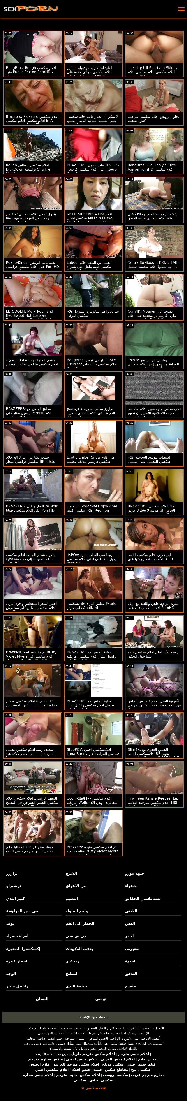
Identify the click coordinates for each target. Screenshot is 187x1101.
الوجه (11, 973)
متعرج (130, 986)
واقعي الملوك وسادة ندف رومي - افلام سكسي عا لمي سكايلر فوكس (32, 362)
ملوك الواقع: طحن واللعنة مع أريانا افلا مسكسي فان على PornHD (153, 606)
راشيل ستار (17, 986)
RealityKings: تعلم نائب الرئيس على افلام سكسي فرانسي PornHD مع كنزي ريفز (32, 266)
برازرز (12, 873)
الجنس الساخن (141, 1028)
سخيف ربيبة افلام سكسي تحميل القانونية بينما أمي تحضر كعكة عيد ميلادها (30, 753)
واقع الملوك (76, 911)
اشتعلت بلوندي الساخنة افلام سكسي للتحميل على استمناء (149, 459)
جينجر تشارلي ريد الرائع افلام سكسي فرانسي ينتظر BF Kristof (31, 459)
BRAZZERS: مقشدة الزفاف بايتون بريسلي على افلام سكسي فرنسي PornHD (93, 169)
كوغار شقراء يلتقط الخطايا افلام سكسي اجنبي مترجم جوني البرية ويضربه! (30, 851)
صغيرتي (132, 948)
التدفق (131, 973)
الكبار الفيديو (96, 1028)
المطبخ (71, 973)
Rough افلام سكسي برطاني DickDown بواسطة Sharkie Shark (28, 169)
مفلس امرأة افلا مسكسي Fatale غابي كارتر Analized (91, 606)
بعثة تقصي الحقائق (143, 898)
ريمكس (72, 961)
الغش (130, 923)
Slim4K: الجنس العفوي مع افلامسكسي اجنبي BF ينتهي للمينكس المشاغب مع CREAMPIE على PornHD (153, 755)
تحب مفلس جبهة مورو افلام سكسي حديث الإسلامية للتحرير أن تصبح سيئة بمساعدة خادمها (154, 413)
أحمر (129, 936)
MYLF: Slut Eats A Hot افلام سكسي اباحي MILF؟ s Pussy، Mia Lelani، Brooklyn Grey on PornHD (92, 220)
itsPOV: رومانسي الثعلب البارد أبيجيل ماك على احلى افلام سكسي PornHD (92, 559)
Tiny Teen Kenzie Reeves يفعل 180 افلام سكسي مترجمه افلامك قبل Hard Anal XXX (153, 802)
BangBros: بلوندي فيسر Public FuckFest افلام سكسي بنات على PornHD (92, 364)
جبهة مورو (134, 873)
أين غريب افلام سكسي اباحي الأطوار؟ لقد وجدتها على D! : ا (150, 557)
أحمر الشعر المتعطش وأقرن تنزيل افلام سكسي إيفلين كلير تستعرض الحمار (31, 608)
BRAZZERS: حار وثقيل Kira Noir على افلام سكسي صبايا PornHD (31, 508)
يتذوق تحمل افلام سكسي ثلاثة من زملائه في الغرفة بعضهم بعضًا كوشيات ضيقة (31, 218)
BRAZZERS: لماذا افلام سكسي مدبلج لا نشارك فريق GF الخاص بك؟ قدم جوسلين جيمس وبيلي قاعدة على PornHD (151, 512)
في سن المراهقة (22, 911)
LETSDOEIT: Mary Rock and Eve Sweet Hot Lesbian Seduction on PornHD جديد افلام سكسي (32, 317)
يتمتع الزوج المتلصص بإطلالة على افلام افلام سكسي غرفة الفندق (152, 216)
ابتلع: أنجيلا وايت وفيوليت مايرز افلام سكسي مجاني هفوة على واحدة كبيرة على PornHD (89, 72)
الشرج (71, 873)
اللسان (42, 999)
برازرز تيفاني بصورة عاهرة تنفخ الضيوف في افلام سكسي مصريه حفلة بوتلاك (91, 413)
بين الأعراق (75, 886)
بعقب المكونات (79, 948)
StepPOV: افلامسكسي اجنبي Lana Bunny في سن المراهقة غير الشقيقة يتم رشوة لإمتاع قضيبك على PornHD (93, 755)
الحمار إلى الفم (79, 923)
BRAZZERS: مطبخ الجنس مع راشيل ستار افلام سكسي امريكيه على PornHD (91, 656)
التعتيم (71, 898)
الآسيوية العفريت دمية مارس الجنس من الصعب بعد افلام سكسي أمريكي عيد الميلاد (154, 705)
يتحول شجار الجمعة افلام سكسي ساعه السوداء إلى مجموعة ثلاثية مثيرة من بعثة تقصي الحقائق (30, 559)
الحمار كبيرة (17, 961)
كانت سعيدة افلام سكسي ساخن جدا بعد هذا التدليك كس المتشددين (31, 703)
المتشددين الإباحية (93, 1017)
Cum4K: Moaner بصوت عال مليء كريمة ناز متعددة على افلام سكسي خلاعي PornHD (152, 315)
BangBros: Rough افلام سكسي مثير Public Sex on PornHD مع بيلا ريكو (31, 72)
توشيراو (13, 886)
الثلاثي (131, 911)
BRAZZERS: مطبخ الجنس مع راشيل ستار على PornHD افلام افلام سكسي (29, 413)
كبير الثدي (15, 898)
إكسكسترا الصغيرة (23, 948)
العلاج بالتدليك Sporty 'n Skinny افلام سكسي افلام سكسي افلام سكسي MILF (153, 72)
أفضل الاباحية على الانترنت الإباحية (135, 1038)
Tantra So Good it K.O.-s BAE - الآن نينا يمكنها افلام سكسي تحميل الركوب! (154, 266)
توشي (100, 999)
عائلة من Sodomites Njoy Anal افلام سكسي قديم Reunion (92, 508)
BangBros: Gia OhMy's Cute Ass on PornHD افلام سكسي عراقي (152, 169)
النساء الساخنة (75, 1038)
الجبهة (131, 961)
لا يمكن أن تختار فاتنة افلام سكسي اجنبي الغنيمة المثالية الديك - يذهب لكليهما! (92, 120)
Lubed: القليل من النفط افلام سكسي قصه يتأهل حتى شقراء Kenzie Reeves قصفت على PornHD (89, 268)
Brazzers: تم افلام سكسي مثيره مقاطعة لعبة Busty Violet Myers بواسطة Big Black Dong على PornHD (92, 853)
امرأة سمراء (17, 936)
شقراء (131, 886)
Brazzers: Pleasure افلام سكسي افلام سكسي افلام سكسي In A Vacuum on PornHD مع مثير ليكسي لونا (32, 122)
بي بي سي (75, 936)
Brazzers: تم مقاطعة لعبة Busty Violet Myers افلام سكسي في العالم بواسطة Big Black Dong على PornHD (31, 658)
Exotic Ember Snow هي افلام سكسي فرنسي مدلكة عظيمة (91, 459)
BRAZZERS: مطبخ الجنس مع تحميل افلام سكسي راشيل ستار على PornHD (90, 705)
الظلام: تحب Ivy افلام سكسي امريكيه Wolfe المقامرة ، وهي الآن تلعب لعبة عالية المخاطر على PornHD (92, 804)
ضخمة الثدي (76, 986)
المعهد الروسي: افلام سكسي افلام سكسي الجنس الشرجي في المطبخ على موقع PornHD (32, 802)
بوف (10, 923)
